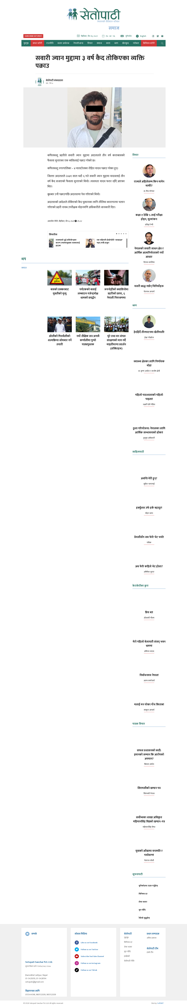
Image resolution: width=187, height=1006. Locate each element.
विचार (90, 43)
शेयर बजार (128, 947)
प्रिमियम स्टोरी (149, 43)
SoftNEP (160, 1003)
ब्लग (116, 43)
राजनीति (49, 43)
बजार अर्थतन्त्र (63, 43)
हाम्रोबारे (127, 956)
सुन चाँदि (127, 951)
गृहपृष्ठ (126, 937)
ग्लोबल (136, 43)
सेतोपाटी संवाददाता (54, 80)
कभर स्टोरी (37, 43)
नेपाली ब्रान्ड (78, 43)
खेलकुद (125, 43)
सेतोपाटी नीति (129, 961)
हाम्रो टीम (150, 952)
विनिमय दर (128, 942)
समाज (99, 43)
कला (108, 43)
